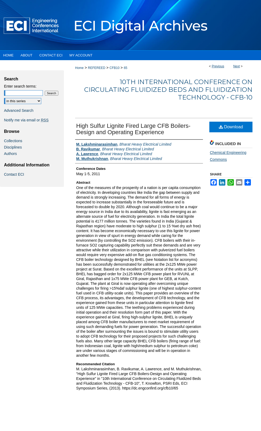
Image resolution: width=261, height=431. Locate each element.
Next (236, 66)
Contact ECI (14, 174)
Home (79, 68)
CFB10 (114, 68)
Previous (218, 66)
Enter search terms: (20, 86)
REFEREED (96, 68)
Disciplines (13, 147)
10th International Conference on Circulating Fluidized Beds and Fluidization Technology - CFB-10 (168, 89)
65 (125, 68)
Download (231, 127)
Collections (13, 141)
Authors (10, 153)
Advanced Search (19, 110)
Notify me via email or (26, 120)
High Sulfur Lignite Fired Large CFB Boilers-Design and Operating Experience (133, 129)
